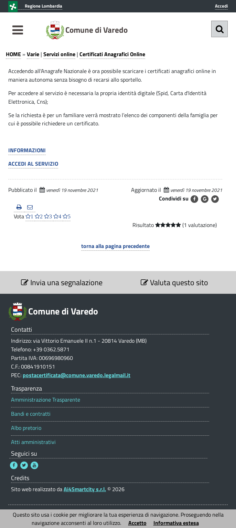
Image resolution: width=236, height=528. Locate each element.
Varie (33, 54)
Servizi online (59, 54)
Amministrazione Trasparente (45, 399)
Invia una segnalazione (62, 282)
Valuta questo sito (174, 282)
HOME (13, 54)
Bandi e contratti (31, 414)
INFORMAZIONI (27, 150)
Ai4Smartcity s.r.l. (85, 489)
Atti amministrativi (33, 442)
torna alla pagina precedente (115, 246)
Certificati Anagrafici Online (112, 54)
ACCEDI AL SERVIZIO (33, 163)
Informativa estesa (176, 523)
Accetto (137, 523)
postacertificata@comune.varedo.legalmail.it (76, 375)
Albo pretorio (26, 428)
